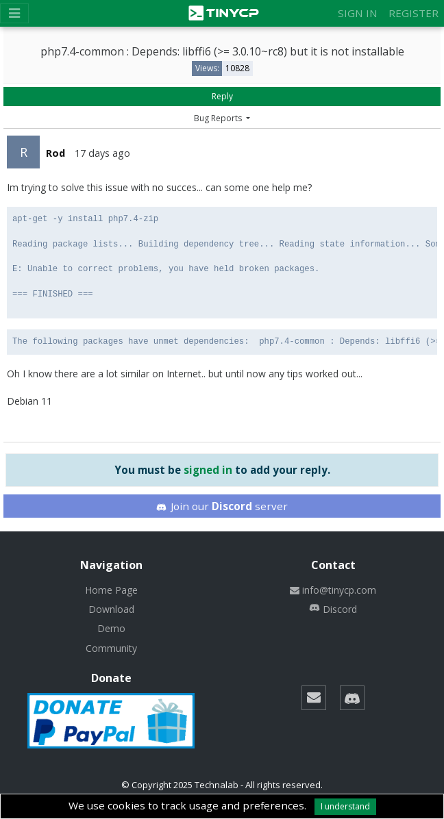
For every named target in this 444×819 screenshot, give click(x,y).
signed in (208, 470)
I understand (345, 806)
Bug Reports (219, 118)
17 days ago (102, 153)
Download (111, 609)
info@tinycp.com (333, 589)
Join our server (222, 506)
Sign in (358, 13)
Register (413, 13)
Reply (222, 96)
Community (111, 648)
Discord (333, 609)
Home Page (111, 589)
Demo (111, 628)
